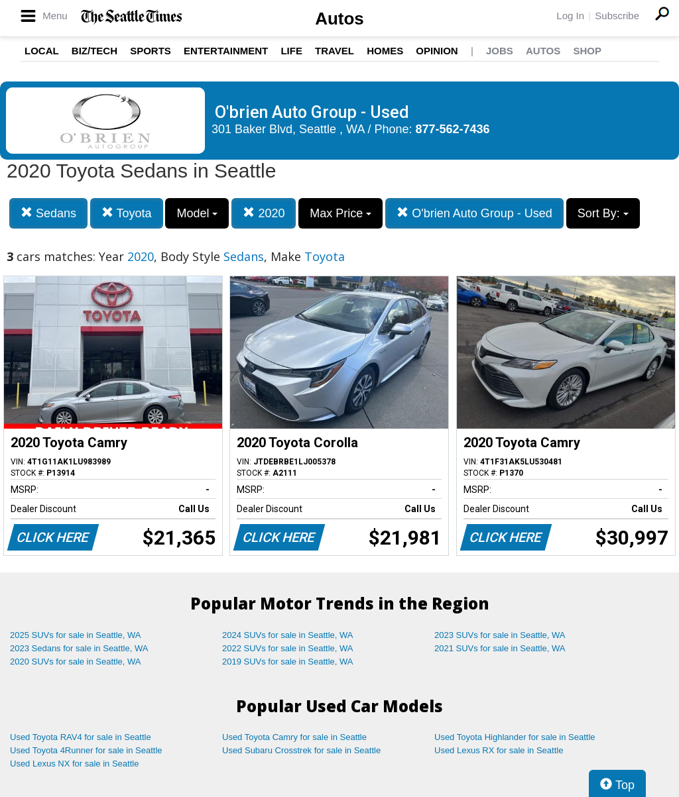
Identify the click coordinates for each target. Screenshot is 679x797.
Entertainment (226, 50)
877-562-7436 (453, 129)
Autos (339, 18)
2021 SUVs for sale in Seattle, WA (500, 648)
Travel (334, 50)
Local (42, 50)
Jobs (499, 50)
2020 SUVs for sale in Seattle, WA (75, 661)
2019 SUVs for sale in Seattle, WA (287, 661)
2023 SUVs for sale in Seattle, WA (500, 635)
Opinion (437, 50)
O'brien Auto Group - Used (474, 213)
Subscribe (617, 15)
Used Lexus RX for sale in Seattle (498, 750)
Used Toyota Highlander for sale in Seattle (514, 737)
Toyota (126, 213)
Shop (587, 50)
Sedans (48, 213)
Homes (385, 50)
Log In (570, 15)
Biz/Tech (94, 50)
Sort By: (603, 213)
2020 (263, 213)
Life (291, 50)
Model (196, 213)
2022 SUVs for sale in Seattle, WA (287, 648)
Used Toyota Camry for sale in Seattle (294, 737)
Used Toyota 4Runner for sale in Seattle (86, 750)
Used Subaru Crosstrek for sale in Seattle (301, 750)
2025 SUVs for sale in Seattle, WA (75, 635)
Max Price (340, 213)
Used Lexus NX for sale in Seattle (74, 764)
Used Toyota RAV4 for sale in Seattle (80, 737)
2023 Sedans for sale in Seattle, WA (79, 648)
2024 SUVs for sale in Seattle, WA (287, 635)
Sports (150, 50)
